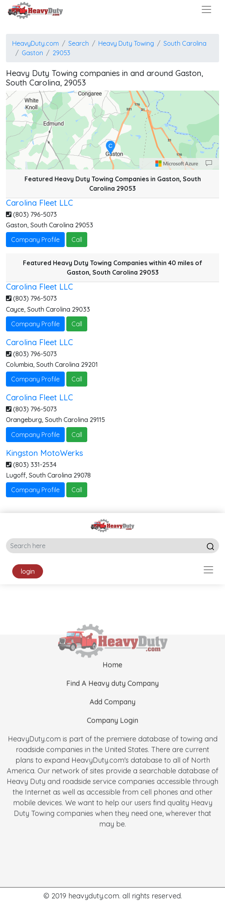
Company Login (112, 733)
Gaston (32, 53)
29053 (61, 53)
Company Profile (35, 240)
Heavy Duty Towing (126, 43)
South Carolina (184, 43)
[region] (112, 130)
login (28, 571)
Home (112, 678)
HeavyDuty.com (35, 43)
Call (76, 240)
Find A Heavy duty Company (112, 696)
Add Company (112, 715)
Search (78, 43)
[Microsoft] (177, 163)
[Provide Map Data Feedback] (209, 163)
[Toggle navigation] (206, 9)
